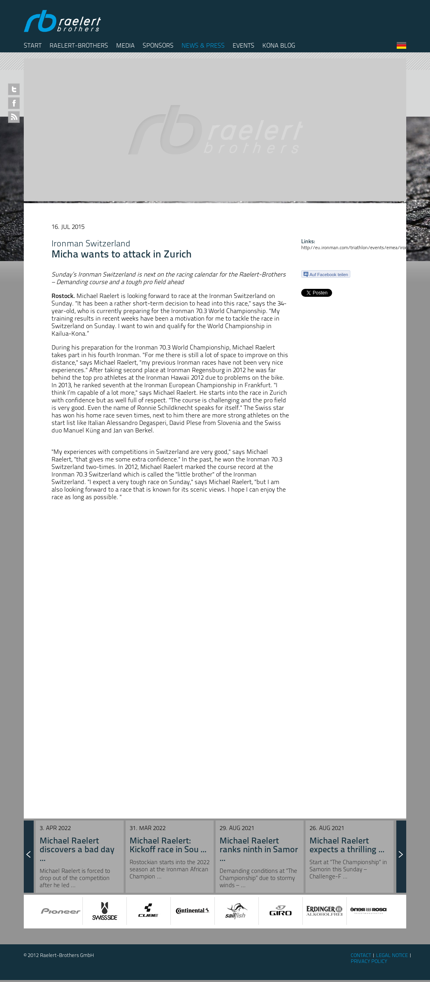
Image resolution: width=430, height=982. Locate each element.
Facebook (14, 103)
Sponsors (158, 45)
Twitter (14, 89)
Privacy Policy (369, 961)
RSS (14, 117)
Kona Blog (278, 45)
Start (33, 45)
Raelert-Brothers (79, 45)
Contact (361, 955)
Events (243, 45)
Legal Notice (392, 955)
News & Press (203, 45)
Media (125, 45)
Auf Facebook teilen (326, 274)
